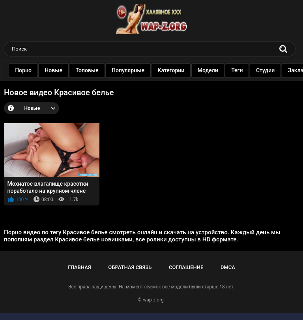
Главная (79, 267)
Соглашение (186, 267)
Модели (216, 70)
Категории (179, 70)
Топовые (95, 70)
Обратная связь (130, 267)
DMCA (228, 267)
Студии (274, 70)
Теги (245, 70)
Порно (32, 70)
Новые (62, 70)
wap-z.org (153, 300)
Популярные (136, 70)
